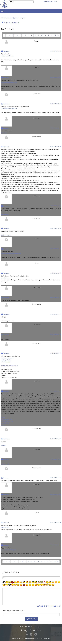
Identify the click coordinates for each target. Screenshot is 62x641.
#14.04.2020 (54, 438)
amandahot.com (5, 278)
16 (48, 35)
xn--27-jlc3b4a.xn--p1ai (7, 421)
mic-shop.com (4, 214)
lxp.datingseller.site (6, 360)
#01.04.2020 (54, 128)
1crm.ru (3, 417)
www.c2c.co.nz (5, 423)
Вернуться (22, 18)
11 (31, 35)
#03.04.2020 (54, 205)
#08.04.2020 (54, 353)
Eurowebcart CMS (16, 638)
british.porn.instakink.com (7, 56)
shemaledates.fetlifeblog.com (8, 550)
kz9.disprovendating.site (7, 358)
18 (55, 35)
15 (45, 35)
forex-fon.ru (4, 133)
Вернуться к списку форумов (10, 18)
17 (51, 35)
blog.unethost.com (5, 235)
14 (41, 35)
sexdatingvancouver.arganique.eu (9, 366)
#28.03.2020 (54, 51)
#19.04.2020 (54, 522)
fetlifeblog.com (5, 527)
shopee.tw (3, 445)
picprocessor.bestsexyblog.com (9, 108)
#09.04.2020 (54, 391)
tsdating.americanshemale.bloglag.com (11, 253)
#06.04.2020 (54, 314)
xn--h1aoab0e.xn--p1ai (6, 419)
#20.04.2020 (54, 545)
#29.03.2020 (54, 77)
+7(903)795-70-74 (31, 630)
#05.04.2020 (54, 297)
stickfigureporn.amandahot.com (9, 82)
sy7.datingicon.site (5, 362)
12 (35, 35)
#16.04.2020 (54, 477)
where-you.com (5, 464)
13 (38, 35)
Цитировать (5, 51)
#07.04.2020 (54, 334)
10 (28, 35)
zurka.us (3, 425)
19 (58, 35)
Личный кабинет (48, 1)
